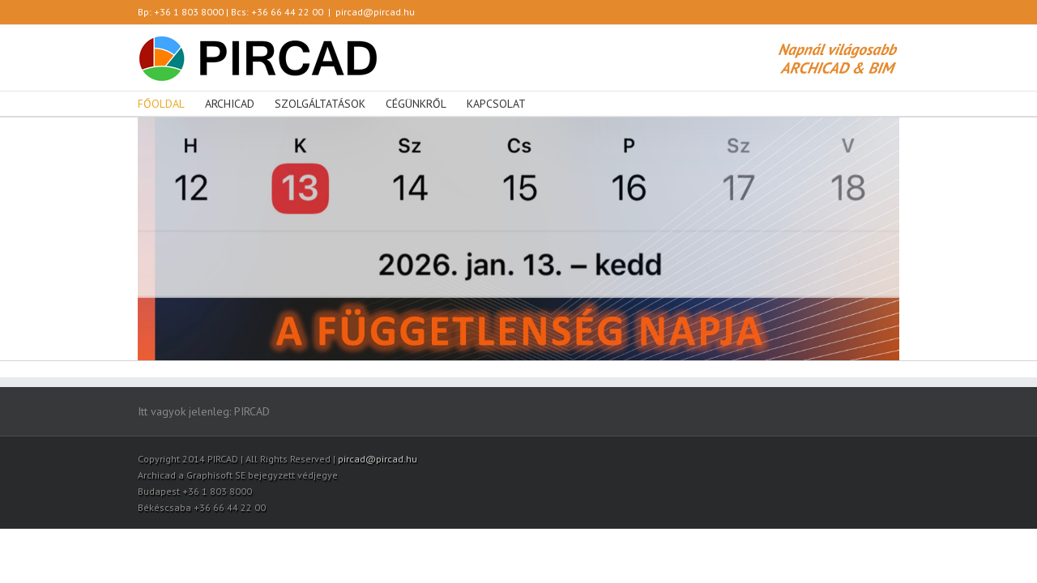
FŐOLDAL (161, 103)
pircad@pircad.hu (375, 12)
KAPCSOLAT (496, 103)
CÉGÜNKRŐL (416, 103)
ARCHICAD (229, 103)
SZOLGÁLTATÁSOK (320, 103)
